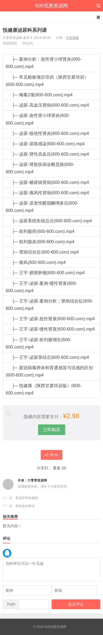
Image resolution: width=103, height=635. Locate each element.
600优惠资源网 (51, 5)
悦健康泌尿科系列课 (25, 30)
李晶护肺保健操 (26, 498)
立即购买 (51, 429)
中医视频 (72, 38)
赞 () (51, 455)
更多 (57, 468)
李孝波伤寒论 (25, 506)
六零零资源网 (37, 480)
